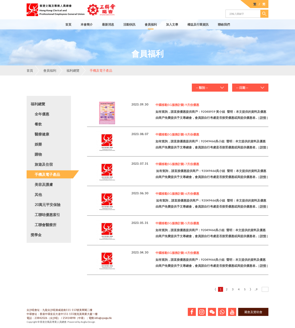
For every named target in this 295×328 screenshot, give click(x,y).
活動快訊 (129, 24)
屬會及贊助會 (253, 312)
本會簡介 (87, 24)
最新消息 (108, 24)
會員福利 (151, 24)
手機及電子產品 (96, 70)
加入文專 (172, 24)
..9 (256, 289)
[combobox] (210, 88)
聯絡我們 (224, 24)
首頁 (68, 24)
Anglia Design (88, 321)
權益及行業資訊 (198, 24)
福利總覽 (68, 70)
